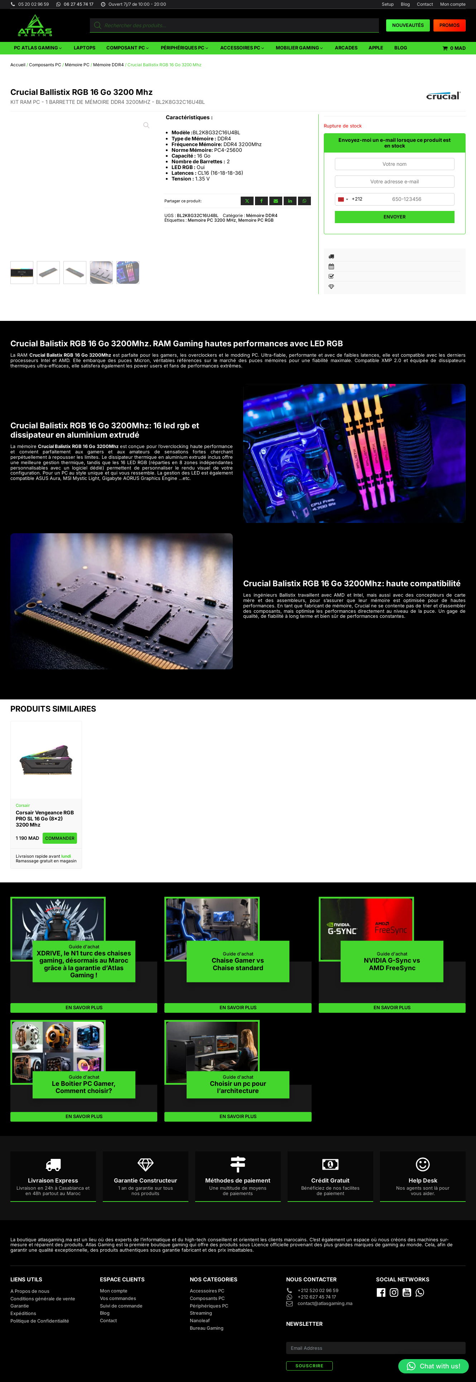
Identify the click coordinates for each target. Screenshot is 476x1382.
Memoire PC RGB (256, 220)
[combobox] (348, 199)
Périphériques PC (209, 1306)
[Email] (275, 201)
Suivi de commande (121, 1306)
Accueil (17, 64)
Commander (59, 838)
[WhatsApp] (304, 201)
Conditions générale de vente (42, 1298)
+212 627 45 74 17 (317, 1297)
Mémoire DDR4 (108, 64)
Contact (425, 4)
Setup (388, 4)
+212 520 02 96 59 (319, 1290)
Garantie (19, 1306)
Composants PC (45, 64)
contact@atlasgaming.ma (325, 1303)
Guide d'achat (84, 946)
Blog (405, 4)
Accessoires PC (207, 1291)
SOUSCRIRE (309, 1365)
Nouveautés (408, 25)
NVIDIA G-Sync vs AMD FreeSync (392, 964)
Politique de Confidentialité (39, 1321)
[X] (247, 201)
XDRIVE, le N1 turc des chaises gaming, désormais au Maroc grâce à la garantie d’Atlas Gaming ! (84, 964)
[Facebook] (261, 201)
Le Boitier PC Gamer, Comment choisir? (84, 1087)
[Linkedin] (290, 201)
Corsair (23, 805)
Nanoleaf (200, 1320)
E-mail (292, 1337)
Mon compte (453, 4)
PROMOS (449, 25)
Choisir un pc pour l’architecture (238, 1087)
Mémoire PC (77, 64)
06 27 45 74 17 (78, 4)
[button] (38, 48)
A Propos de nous (29, 1291)
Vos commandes (118, 1298)
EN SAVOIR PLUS (84, 1007)
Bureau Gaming (206, 1328)
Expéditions (23, 1313)
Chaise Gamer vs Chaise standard (238, 964)
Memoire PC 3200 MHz (212, 220)
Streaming (201, 1313)
